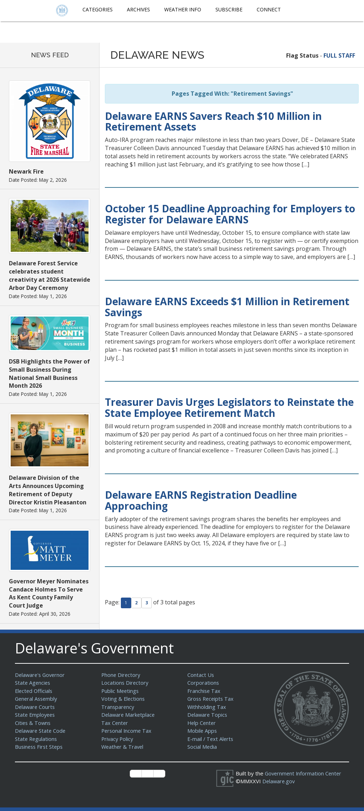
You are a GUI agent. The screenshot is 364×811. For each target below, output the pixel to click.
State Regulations (36, 738)
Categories (97, 9)
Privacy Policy (118, 738)
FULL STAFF (339, 55)
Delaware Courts (35, 706)
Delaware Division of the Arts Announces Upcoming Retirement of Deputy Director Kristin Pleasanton (47, 490)
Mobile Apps (202, 730)
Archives (138, 9)
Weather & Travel (123, 746)
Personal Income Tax (127, 730)
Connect (269, 9)
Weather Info (182, 9)
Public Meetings (120, 690)
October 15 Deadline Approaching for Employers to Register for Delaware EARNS (230, 214)
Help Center (202, 722)
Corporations (203, 682)
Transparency (118, 706)
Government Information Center (304, 773)
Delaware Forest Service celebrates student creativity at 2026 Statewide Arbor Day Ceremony (49, 275)
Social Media (202, 746)
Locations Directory (125, 682)
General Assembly (37, 698)
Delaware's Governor (41, 674)
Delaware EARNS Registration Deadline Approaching (201, 500)
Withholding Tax (206, 706)
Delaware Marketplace (128, 714)
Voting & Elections (123, 698)
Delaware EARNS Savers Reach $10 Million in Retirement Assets (213, 121)
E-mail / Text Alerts (211, 738)
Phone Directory (121, 674)
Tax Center (115, 722)
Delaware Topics (208, 714)
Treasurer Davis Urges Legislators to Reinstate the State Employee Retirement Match (229, 407)
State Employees (36, 714)
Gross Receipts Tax (211, 698)
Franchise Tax (204, 690)
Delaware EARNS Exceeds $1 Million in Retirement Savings (227, 307)
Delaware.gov (279, 781)
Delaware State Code (41, 730)
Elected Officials (34, 690)
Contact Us (200, 674)
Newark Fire (26, 171)
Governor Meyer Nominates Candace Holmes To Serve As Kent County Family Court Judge (49, 593)
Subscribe (228, 9)
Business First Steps (40, 746)
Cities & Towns (33, 722)
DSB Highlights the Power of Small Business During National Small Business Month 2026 (49, 373)
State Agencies (33, 682)
